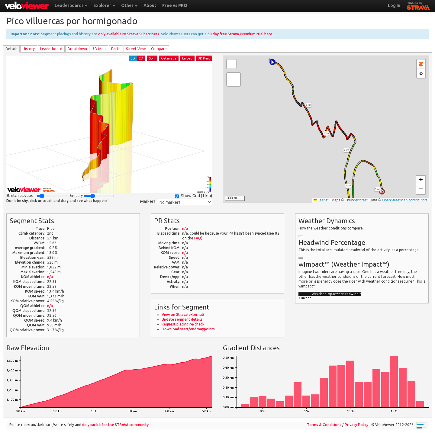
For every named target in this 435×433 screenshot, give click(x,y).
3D (133, 58)
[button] (272, 62)
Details (11, 49)
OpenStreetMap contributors (404, 200)
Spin (152, 58)
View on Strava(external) (183, 314)
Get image (168, 58)
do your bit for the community (115, 425)
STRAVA (418, 5)
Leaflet (321, 200)
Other (129, 5)
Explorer (104, 5)
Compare (159, 49)
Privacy (356, 425)
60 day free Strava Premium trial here (240, 34)
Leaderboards (71, 5)
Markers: (148, 201)
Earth (116, 49)
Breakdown (77, 49)
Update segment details (182, 319)
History (29, 49)
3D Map (99, 49)
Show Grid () (193, 195)
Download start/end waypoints (188, 329)
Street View (136, 49)
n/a (50, 277)
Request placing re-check (183, 324)
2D (141, 58)
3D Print (204, 58)
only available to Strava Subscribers (128, 34)
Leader (51, 49)
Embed (187, 58)
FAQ (197, 238)
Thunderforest (356, 200)
